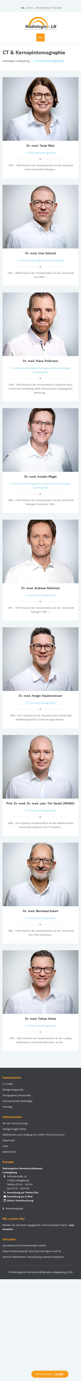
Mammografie (56, 260)
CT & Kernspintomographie (40, 152)
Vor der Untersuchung (14, 1123)
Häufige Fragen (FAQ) (14, 1129)
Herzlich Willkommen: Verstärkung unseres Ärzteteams (33, 1256)
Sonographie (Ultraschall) (16, 1095)
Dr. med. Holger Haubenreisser (40, 695)
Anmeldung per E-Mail (19, 1196)
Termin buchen (49, 1374)
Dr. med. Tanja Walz (40, 145)
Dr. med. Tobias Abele (40, 1018)
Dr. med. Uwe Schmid (40, 253)
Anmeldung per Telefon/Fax (22, 1192)
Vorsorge (7, 1106)
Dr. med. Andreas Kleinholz (40, 588)
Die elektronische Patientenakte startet (24, 1245)
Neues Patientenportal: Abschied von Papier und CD (31, 1251)
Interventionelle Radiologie (17, 1101)
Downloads (8, 1140)
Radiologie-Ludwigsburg (16, 60)
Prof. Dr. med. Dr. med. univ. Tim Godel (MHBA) (40, 803)
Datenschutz (9, 1151)
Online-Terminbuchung (20, 1200)
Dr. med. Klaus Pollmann (40, 361)
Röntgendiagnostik (12, 1089)
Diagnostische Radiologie (56, 368)
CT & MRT (7, 1084)
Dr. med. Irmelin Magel (40, 476)
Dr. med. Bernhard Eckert (40, 911)
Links (5, 1146)
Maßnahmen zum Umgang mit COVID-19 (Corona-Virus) (33, 1134)
